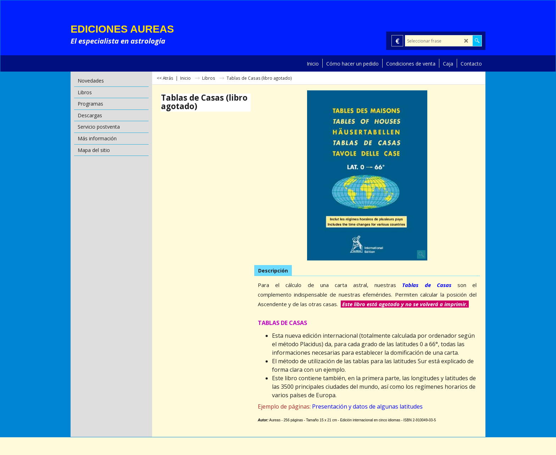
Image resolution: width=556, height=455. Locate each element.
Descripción (273, 270)
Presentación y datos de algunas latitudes (367, 406)
